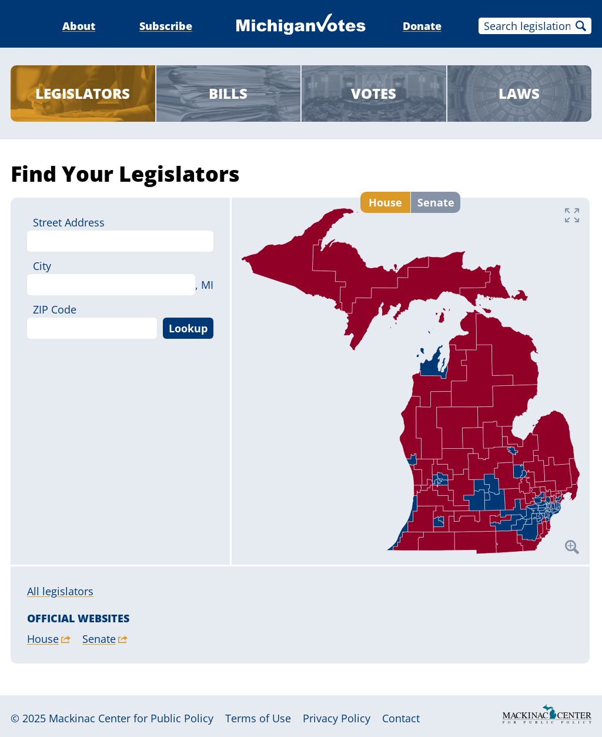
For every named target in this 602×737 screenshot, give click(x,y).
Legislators (82, 93)
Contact (401, 718)
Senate (435, 198)
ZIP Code (54, 309)
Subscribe (165, 26)
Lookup (188, 328)
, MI (204, 285)
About (78, 26)
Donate (422, 26)
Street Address (69, 222)
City (42, 266)
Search (580, 26)
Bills (228, 93)
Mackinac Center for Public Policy (131, 718)
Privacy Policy (336, 718)
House (385, 198)
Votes (373, 93)
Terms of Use (258, 718)
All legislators (60, 591)
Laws (519, 93)
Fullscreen (572, 215)
